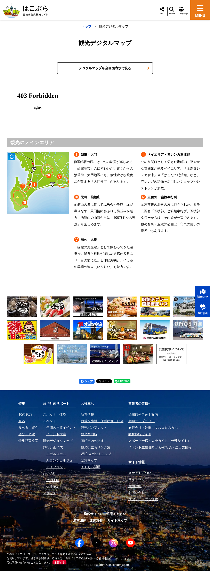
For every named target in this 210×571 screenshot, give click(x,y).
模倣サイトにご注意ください (105, 514)
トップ (86, 26)
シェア (87, 381)
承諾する (59, 562)
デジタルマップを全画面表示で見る (114, 68)
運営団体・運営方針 (88, 520)
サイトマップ (117, 520)
